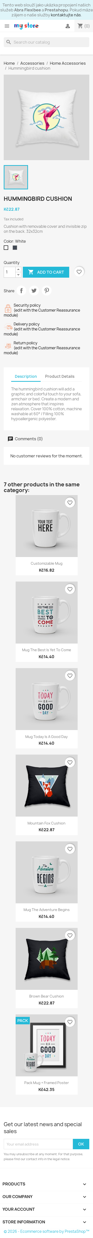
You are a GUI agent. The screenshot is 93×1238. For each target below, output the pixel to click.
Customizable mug (46, 563)
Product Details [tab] (59, 376)
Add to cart (46, 272)
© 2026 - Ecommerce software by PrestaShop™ (46, 1231)
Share (21, 290)
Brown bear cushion (46, 996)
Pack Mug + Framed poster (46, 1082)
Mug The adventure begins (47, 909)
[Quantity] (10, 272)
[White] (7, 248)
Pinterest (47, 290)
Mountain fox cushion (46, 823)
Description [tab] (26, 376)
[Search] (46, 42)
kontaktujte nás (66, 15)
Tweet (34, 290)
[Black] (16, 248)
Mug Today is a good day (46, 736)
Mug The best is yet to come (46, 650)
